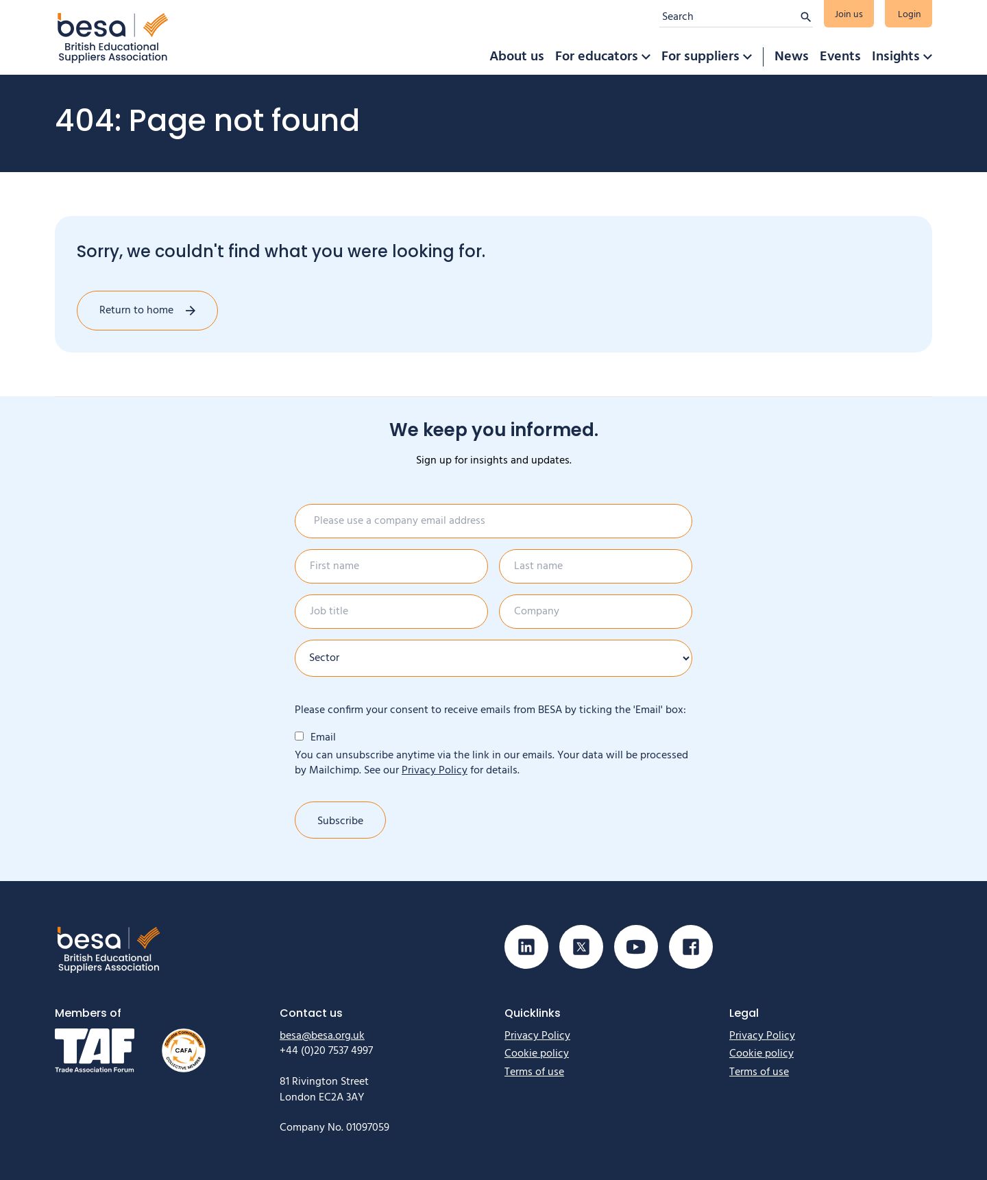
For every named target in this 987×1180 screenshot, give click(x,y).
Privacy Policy (434, 771)
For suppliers (700, 57)
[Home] (113, 37)
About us (516, 57)
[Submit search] (806, 17)
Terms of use (534, 1072)
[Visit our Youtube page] (636, 947)
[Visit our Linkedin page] (526, 947)
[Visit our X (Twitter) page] (581, 947)
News (792, 57)
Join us (849, 15)
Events (840, 57)
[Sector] (493, 658)
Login (909, 15)
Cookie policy (536, 1054)
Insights (896, 57)
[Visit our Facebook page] (691, 947)
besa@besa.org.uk (322, 1036)
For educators (596, 57)
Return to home (136, 311)
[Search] (729, 17)
